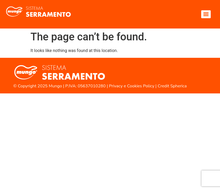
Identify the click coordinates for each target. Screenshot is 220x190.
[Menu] (206, 14)
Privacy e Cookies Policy (131, 86)
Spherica (178, 86)
